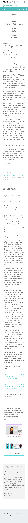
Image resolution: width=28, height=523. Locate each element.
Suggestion (7, 175)
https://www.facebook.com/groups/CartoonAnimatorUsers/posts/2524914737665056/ (14, 386)
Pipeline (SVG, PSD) (18, 175)
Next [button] (26, 9)
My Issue (6, 9)
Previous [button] (1, 9)
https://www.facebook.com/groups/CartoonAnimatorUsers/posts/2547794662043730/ (14, 376)
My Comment (20, 9)
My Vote (13, 9)
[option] (6, 9)
